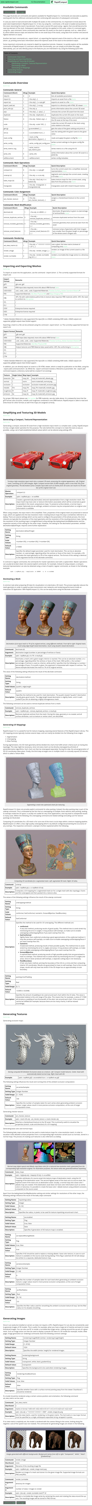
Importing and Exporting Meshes (20, 59)
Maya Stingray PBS (56, 294)
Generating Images (15, 72)
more (74, 99)
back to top (6, 86)
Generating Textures (15, 70)
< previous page (9, 12)
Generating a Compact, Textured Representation (29, 63)
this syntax (30, 299)
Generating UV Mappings (21, 68)
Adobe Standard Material (70, 291)
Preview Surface (54, 291)
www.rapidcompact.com (9, 2)
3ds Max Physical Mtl (38, 294)
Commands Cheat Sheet (16, 57)
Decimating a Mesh (19, 65)
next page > (21, 12)
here (57, 287)
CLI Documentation (38, 2)
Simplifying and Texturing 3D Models (21, 61)
